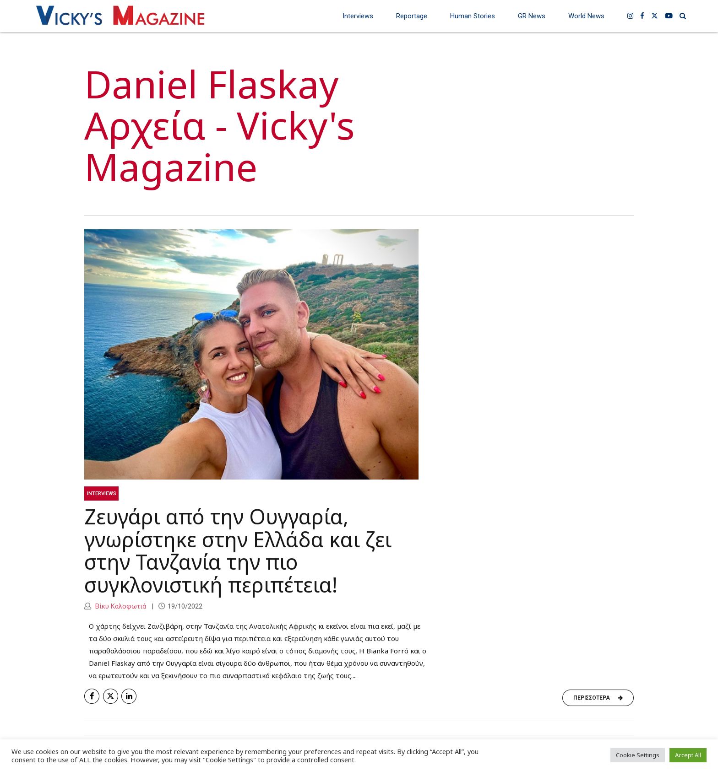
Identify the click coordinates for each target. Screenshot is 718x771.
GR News (531, 16)
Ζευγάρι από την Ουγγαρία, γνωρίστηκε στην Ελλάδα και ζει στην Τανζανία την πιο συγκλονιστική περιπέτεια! (238, 551)
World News (586, 16)
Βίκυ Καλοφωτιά (119, 606)
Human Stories (472, 16)
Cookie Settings (637, 755)
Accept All (688, 755)
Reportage (411, 16)
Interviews (358, 16)
